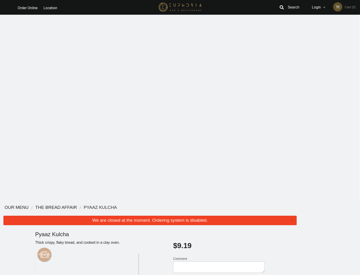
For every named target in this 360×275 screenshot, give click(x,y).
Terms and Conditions (216, 219)
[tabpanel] (330, 61)
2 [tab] (319, 90)
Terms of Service (187, 271)
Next (356, 61)
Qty (187, 97)
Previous (303, 61)
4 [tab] (333, 90)
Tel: (252, 225)
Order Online (28, 7)
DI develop (187, 259)
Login (316, 7)
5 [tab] (340, 90)
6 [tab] (347, 90)
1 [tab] (312, 90)
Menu (168, 213)
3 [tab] (326, 90)
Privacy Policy (211, 225)
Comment (219, 79)
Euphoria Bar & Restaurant (98, 208)
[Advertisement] (150, 185)
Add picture (44, 69)
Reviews (208, 213)
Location (51, 7)
